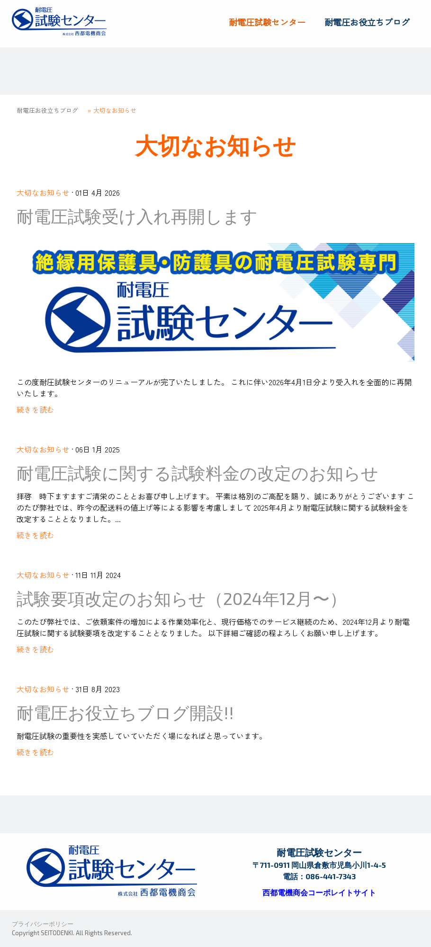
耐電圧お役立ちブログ (367, 22)
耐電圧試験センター (267, 22)
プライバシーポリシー (42, 924)
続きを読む (35, 409)
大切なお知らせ (43, 192)
